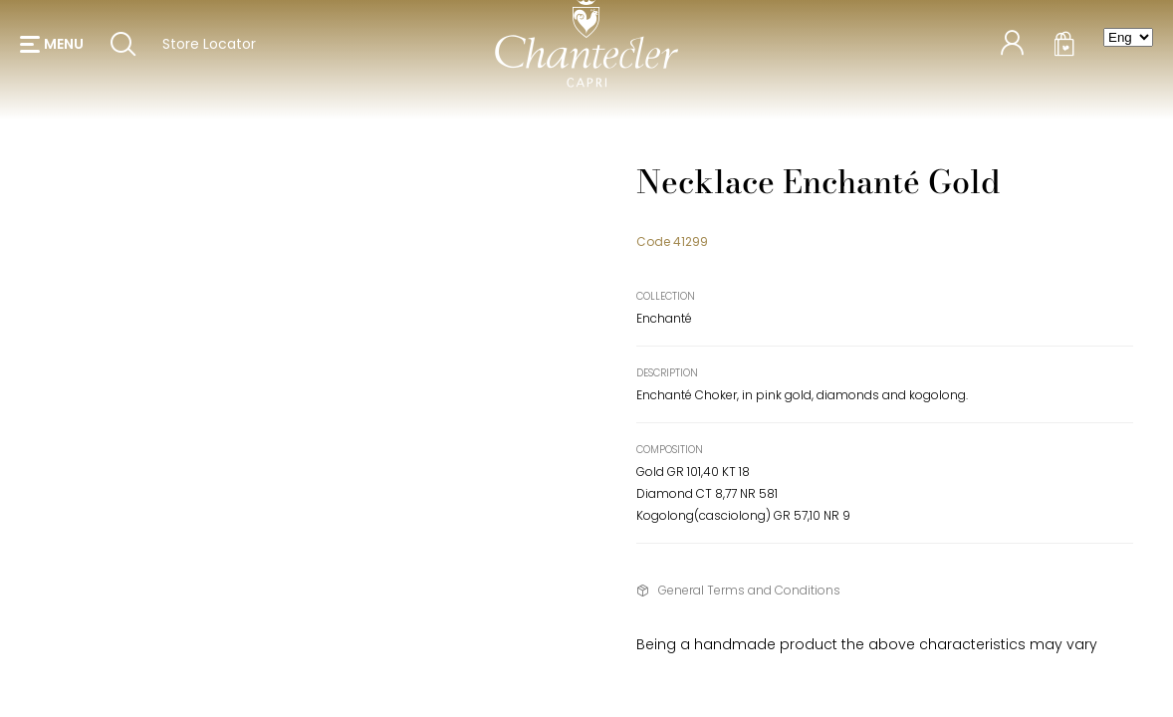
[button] (52, 50)
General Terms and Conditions (749, 590)
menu (64, 50)
